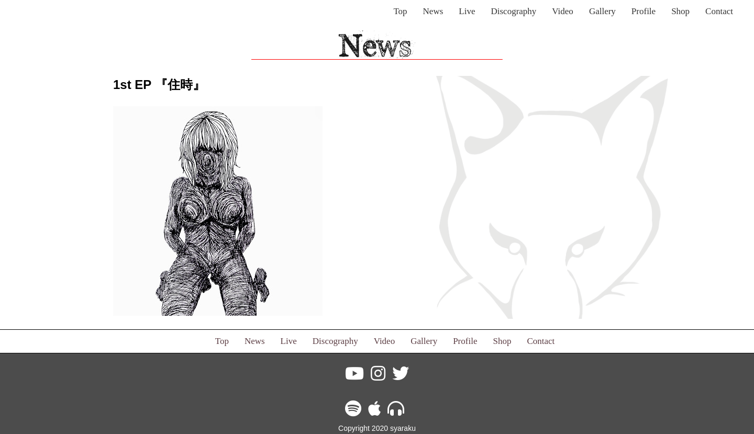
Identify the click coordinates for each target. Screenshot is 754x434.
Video (562, 11)
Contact (719, 11)
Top (400, 11)
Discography (513, 11)
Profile (643, 11)
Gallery (602, 11)
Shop (680, 11)
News (433, 11)
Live (467, 11)
